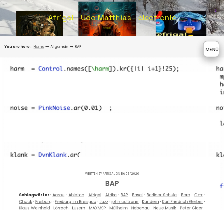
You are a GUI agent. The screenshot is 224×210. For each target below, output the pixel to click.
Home (39, 46)
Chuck (25, 201)
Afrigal (109, 174)
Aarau (58, 195)
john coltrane (125, 201)
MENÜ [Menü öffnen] (211, 49)
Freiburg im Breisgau (75, 201)
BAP (124, 195)
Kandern (150, 201)
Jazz (103, 201)
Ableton (76, 195)
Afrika (111, 195)
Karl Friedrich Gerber (182, 201)
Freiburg (43, 201)
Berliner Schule (162, 195)
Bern (185, 195)
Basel (137, 195)
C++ (198, 195)
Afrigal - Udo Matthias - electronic (112, 17)
